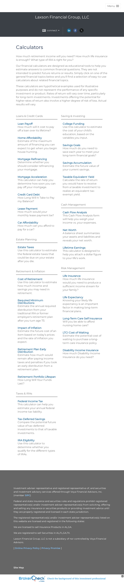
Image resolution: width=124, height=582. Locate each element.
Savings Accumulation (77, 162)
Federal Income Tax (30, 401)
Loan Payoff (25, 123)
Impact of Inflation (29, 327)
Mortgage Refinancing (32, 159)
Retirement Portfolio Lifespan (37, 376)
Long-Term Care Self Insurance (82, 318)
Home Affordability (30, 137)
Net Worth (69, 230)
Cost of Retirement (30, 279)
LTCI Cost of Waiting (76, 332)
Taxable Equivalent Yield (78, 177)
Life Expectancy (73, 297)
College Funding (73, 123)
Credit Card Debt (29, 194)
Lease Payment (28, 208)
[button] (113, 6)
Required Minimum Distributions (30, 302)
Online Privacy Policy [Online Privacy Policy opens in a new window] (27, 548)
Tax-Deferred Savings (31, 419)
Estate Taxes (26, 247)
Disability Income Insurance (80, 350)
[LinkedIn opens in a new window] (69, 31)
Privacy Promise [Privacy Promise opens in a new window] (50, 548)
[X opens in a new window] (81, 31)
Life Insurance (72, 275)
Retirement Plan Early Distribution (32, 350)
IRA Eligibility (26, 440)
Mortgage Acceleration (32, 177)
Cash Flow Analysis (75, 212)
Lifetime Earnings (74, 247)
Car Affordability (28, 222)
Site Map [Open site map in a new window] (19, 567)
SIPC (27, 495)
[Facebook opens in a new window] (75, 31)
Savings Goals (71, 145)
